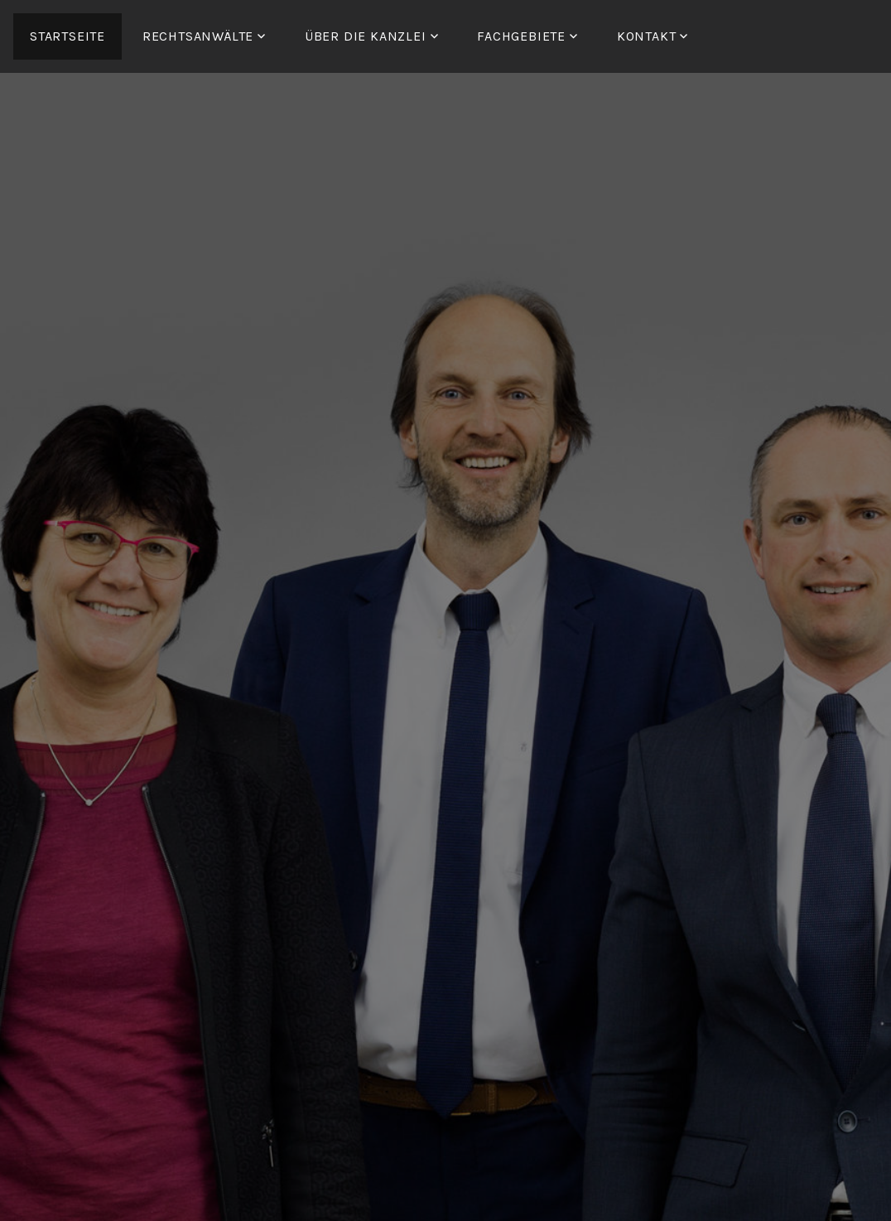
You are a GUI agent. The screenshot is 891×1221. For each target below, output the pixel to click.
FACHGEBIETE (521, 36)
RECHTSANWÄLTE (197, 36)
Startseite (67, 36)
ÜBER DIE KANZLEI (365, 36)
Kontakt (647, 36)
